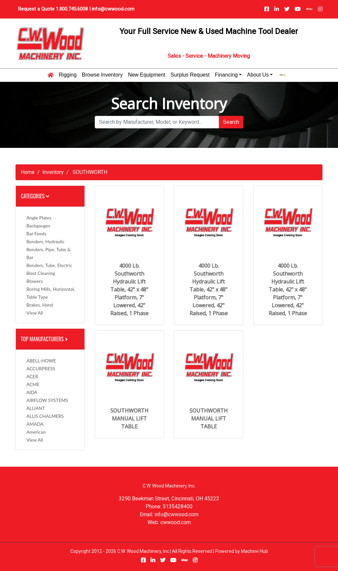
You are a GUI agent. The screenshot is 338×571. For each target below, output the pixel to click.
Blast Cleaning (40, 273)
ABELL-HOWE (41, 360)
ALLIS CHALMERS (45, 416)
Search (231, 122)
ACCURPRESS (40, 368)
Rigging (68, 75)
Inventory (53, 172)
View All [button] (34, 313)
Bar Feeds (36, 233)
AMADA (35, 424)
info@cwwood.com (113, 9)
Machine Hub (254, 551)
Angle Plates (38, 217)
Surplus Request (190, 75)
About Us (258, 75)
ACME (33, 384)
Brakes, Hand (39, 305)
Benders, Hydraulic (45, 241)
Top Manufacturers (45, 339)
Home (28, 172)
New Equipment (146, 75)
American (36, 432)
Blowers (34, 281)
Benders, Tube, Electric (49, 265)
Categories (35, 196)
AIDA (31, 392)
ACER (32, 376)
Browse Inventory (102, 75)
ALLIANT (35, 408)
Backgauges (38, 225)
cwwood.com (175, 522)
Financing (226, 75)
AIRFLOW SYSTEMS (47, 400)
